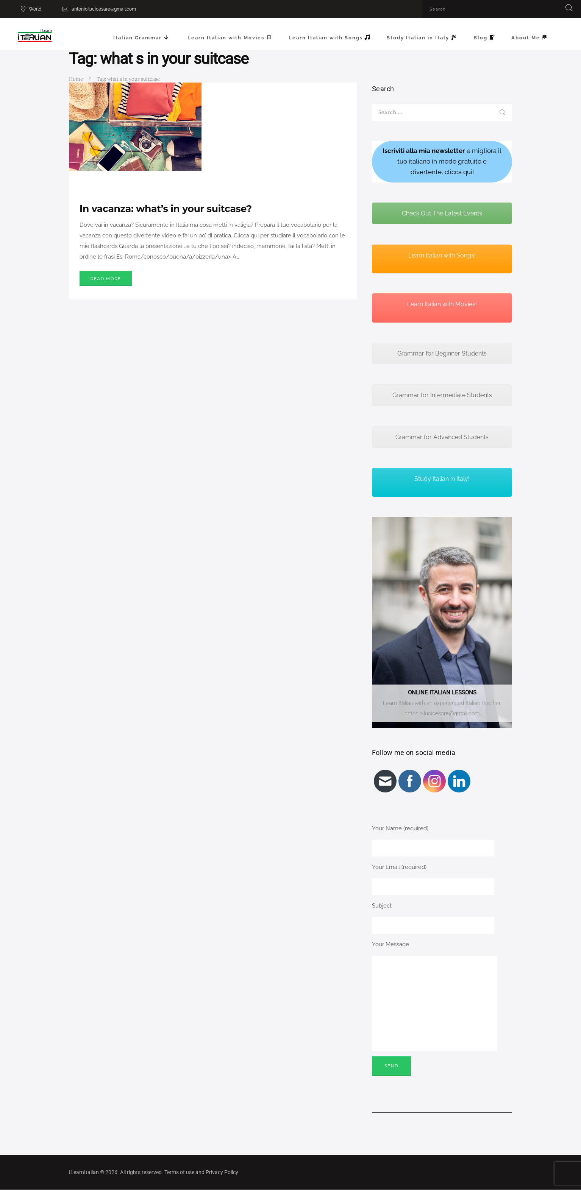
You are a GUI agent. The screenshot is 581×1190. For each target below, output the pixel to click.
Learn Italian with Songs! (442, 255)
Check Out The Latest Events (442, 213)
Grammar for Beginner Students (442, 353)
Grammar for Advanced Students (442, 437)
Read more (106, 278)
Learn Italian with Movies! (442, 304)
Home (76, 79)
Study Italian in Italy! (442, 478)
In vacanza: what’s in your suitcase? (166, 208)
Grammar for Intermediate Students (442, 395)
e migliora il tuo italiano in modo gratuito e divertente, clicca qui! (442, 161)
